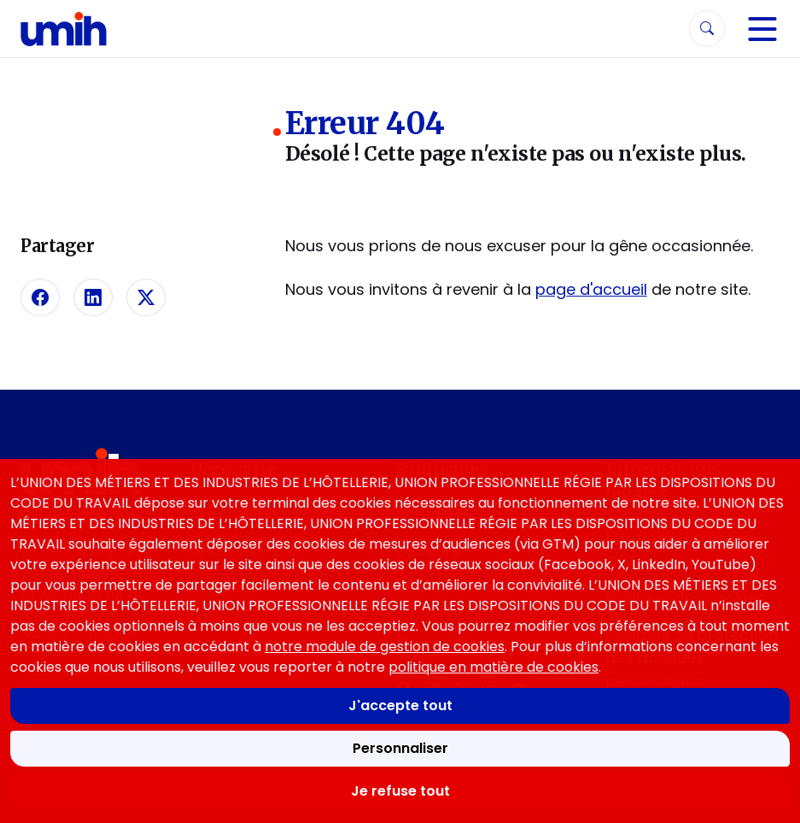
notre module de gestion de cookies (385, 646)
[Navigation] (762, 29)
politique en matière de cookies (493, 667)
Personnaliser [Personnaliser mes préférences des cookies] (400, 748)
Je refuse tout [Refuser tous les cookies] (400, 791)
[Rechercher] (707, 28)
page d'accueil (591, 289)
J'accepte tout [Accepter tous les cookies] (400, 705)
